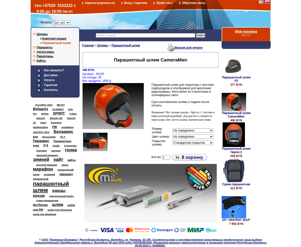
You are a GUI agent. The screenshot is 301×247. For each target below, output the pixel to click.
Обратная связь (193, 3)
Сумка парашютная (236, 184)
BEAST (61, 104)
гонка (71, 149)
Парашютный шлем (56, 43)
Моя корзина (246, 31)
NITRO (44, 113)
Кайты (41, 60)
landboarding (40, 127)
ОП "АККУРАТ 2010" (236, 220)
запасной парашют (47, 155)
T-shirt (72, 113)
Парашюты (45, 47)
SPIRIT (59, 113)
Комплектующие (54, 38)
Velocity (40, 118)
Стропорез (70, 145)
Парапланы (45, 56)
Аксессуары (45, 52)
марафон (43, 169)
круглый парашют (46, 164)
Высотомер (49, 136)
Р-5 (45, 145)
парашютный (40, 178)
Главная (88, 45)
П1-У (62, 136)
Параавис (41, 141)
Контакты (51, 90)
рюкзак (39, 196)
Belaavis (40, 109)
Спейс (56, 145)
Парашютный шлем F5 (236, 79)
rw (54, 126)
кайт (58, 159)
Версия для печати (189, 47)
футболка (40, 205)
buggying (56, 122)
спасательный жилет (61, 196)
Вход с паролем (135, 3)
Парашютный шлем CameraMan (236, 114)
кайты (72, 160)
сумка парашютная (47, 200)
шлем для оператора (60, 209)
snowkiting (67, 127)
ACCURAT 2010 (43, 104)
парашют (66, 174)
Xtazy (43, 122)
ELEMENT (58, 109)
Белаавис (63, 131)
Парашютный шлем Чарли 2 (236, 150)
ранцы (59, 190)
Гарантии (51, 85)
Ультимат (41, 150)
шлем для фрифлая (44, 214)
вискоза (56, 150)
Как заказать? (54, 70)
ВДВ (35, 136)
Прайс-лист (164, 3)
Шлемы (42, 34)
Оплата (49, 80)
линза (64, 164)
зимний (41, 159)
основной (49, 174)
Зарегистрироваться (100, 3)
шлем (57, 204)
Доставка (51, 75)
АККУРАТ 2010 (41, 132)
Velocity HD (55, 118)
